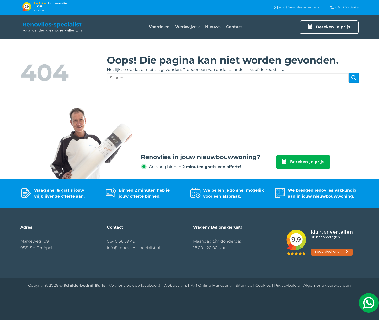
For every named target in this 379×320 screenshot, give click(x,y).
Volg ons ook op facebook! (134, 285)
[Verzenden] (354, 78)
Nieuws (213, 26)
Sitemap (244, 285)
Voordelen (159, 26)
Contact (234, 26)
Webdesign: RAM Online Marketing (197, 285)
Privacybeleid (287, 285)
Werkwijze (187, 26)
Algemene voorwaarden (327, 285)
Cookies (263, 285)
